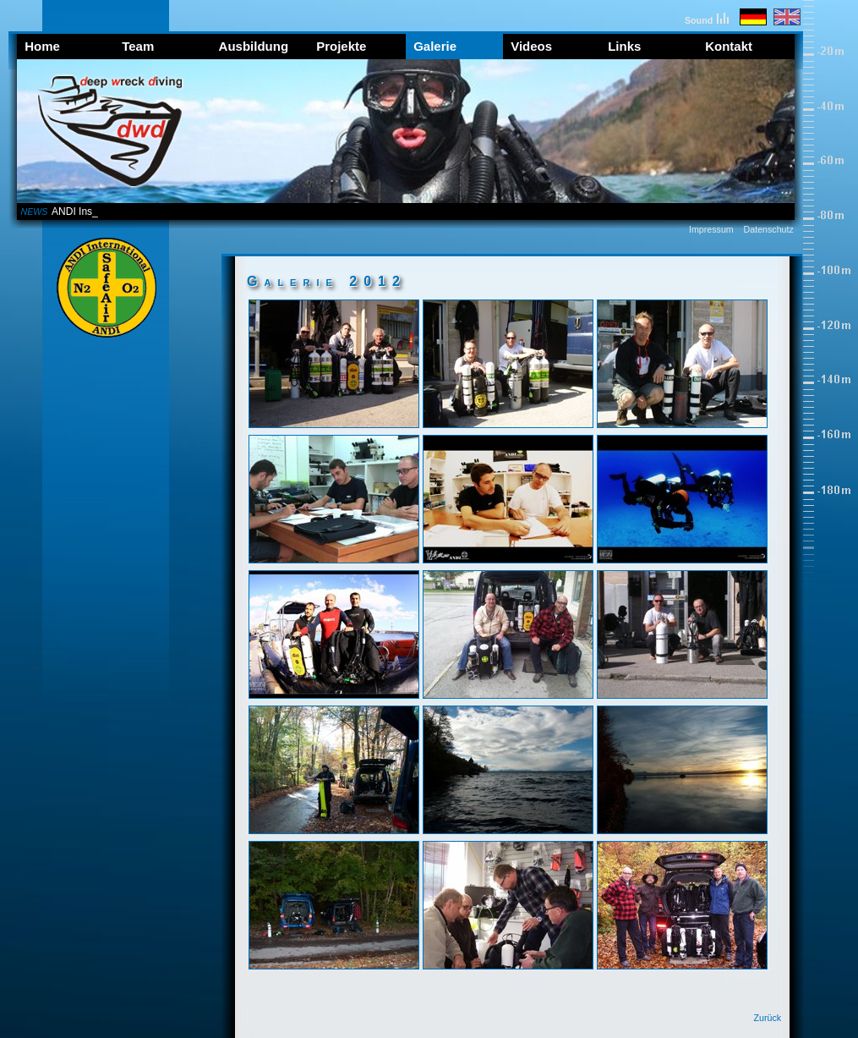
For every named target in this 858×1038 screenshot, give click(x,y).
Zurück (768, 1018)
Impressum (711, 229)
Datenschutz (769, 229)
